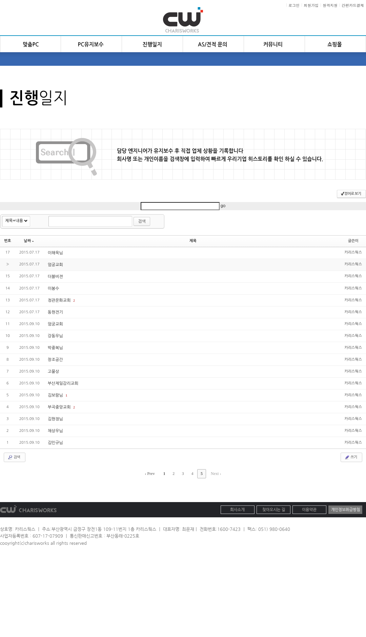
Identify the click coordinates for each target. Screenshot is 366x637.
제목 (193, 241)
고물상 (53, 372)
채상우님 (55, 431)
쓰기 (350, 457)
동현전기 (55, 312)
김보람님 (56, 395)
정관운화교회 (60, 300)
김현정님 (55, 419)
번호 (7, 241)
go (223, 206)
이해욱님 (55, 253)
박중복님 (55, 348)
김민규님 (55, 443)
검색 (142, 221)
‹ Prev (150, 473)
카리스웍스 (353, 252)
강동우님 (55, 336)
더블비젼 (55, 277)
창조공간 (55, 360)
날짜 (29, 241)
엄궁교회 (55, 265)
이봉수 (53, 288)
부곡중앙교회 (60, 407)
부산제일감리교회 (63, 383)
